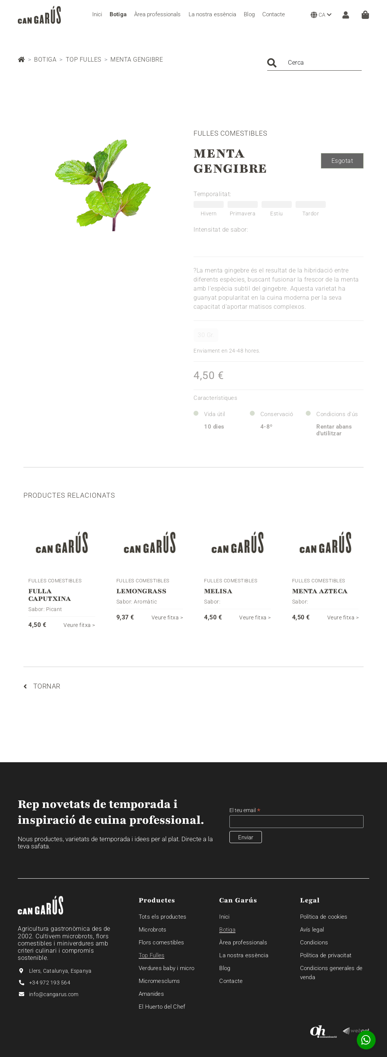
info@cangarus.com (53, 994)
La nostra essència (243, 955)
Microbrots (153, 929)
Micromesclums (159, 981)
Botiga (45, 59)
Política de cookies (324, 916)
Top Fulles (83, 59)
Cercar (272, 63)
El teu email (244, 810)
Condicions (314, 942)
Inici (224, 916)
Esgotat (342, 160)
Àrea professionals (243, 942)
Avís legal (312, 929)
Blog (224, 968)
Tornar (41, 686)
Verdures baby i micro (166, 968)
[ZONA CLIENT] (344, 15)
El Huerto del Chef (162, 1006)
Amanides (151, 993)
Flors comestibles (161, 942)
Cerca (296, 62)
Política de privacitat (326, 955)
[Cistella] (365, 14)
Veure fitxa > (79, 625)
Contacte (231, 981)
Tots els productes (163, 916)
